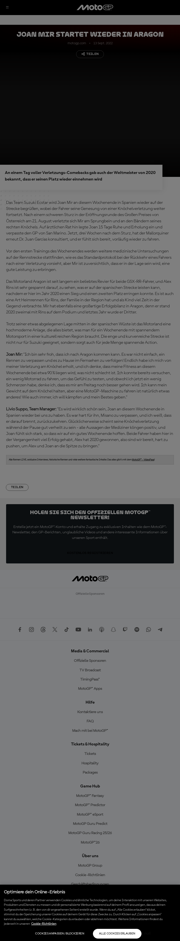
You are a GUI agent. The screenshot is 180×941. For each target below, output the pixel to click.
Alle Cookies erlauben (117, 933)
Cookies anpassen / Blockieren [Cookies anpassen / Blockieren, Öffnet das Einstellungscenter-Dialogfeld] (59, 933)
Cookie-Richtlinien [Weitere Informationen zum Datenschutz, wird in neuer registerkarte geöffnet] (43, 923)
